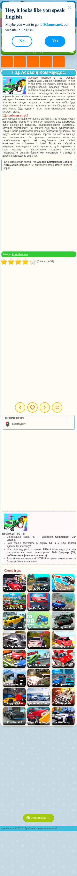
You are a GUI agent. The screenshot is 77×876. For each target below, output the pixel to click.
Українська (38, 817)
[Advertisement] (38, 211)
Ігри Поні (7, 62)
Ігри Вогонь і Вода (33, 62)
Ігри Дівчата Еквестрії (20, 62)
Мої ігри (32, 407)
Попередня (20, 407)
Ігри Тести (59, 62)
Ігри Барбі (46, 62)
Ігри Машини (20, 254)
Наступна (44, 407)
